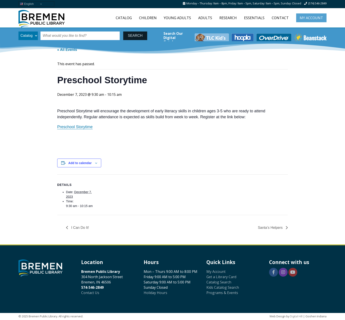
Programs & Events (222, 292)
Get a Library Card (221, 276)
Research (228, 17)
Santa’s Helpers (271, 227)
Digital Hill (296, 316)
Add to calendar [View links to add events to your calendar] (80, 163)
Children (148, 17)
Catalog (124, 17)
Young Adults (177, 17)
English (27, 4)
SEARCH (135, 35)
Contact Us (90, 292)
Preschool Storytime (75, 127)
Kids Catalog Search (222, 287)
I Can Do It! (79, 227)
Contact (280, 17)
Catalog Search (218, 282)
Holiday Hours (155, 292)
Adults (205, 17)
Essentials (254, 17)
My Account (311, 17)
